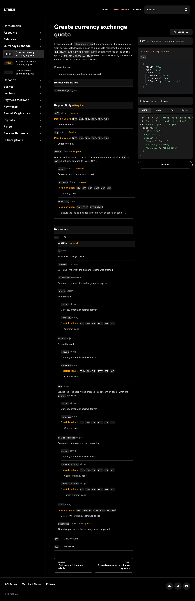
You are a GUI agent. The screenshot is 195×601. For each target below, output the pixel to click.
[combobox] (167, 9)
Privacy (50, 584)
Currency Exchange (17, 46)
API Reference (120, 9)
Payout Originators (17, 113)
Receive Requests (16, 133)
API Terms (11, 584)
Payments (11, 107)
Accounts (10, 33)
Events (8, 87)
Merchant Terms (31, 584)
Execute (165, 164)
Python (185, 110)
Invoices (9, 93)
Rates (8, 127)
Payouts (9, 120)
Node (158, 110)
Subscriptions (13, 140)
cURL (144, 110)
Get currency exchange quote (25, 72)
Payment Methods (16, 100)
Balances (10, 39)
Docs (105, 9)
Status (137, 9)
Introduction (12, 26)
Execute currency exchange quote (26, 63)
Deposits (10, 80)
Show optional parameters (154, 51)
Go (171, 110)
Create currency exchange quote (25, 54)
